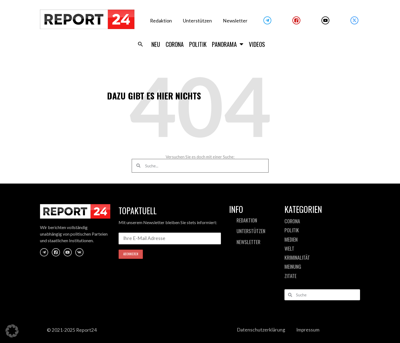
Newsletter (235, 21)
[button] (140, 44)
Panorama (227, 44)
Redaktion (161, 21)
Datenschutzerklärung (261, 330)
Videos (257, 44)
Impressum (308, 330)
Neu (155, 44)
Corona (175, 44)
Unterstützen (197, 21)
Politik (197, 44)
